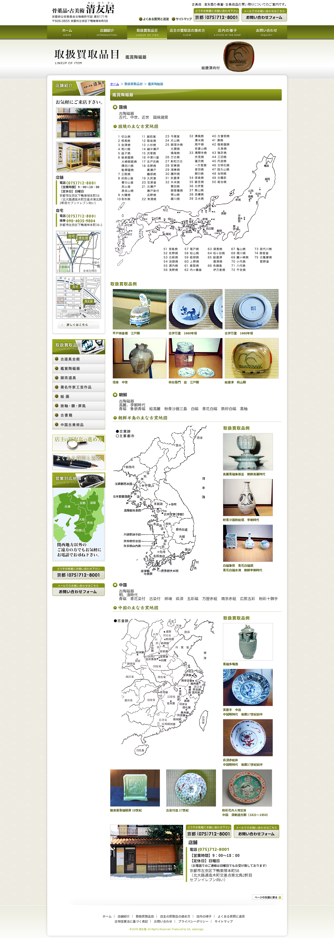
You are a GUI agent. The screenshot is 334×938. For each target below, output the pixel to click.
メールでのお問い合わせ (264, 14)
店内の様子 (227, 32)
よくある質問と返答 (154, 19)
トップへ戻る (267, 897)
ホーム (67, 32)
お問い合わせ (267, 32)
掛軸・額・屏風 (78, 406)
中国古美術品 (78, 425)
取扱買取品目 (147, 32)
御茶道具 (78, 378)
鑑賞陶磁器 (78, 369)
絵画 (78, 397)
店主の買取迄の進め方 (187, 32)
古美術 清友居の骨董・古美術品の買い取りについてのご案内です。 (83, 12)
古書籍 (78, 415)
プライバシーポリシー (193, 921)
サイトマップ (182, 19)
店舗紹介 (107, 32)
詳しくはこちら (78, 325)
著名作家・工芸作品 (78, 387)
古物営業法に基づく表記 (131, 921)
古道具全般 (78, 359)
